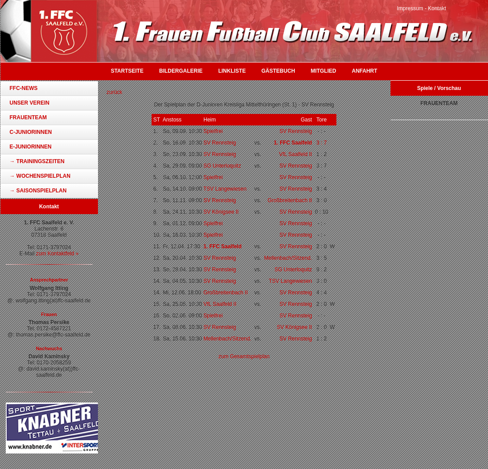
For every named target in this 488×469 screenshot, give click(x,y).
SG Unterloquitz (222, 166)
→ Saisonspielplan (38, 191)
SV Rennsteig (295, 131)
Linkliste (232, 71)
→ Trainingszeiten (37, 161)
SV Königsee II (220, 212)
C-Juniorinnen (31, 132)
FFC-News (24, 88)
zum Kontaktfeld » (57, 253)
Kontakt (437, 8)
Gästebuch (278, 71)
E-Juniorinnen (31, 147)
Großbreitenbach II (290, 200)
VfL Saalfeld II (295, 154)
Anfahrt (364, 71)
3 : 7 (321, 143)
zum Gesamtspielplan (244, 356)
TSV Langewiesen (224, 189)
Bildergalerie (181, 71)
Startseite (127, 71)
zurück (114, 92)
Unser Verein (30, 103)
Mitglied (323, 71)
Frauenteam (28, 117)
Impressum (410, 8)
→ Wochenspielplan (40, 176)
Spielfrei (213, 131)
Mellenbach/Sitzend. (288, 258)
